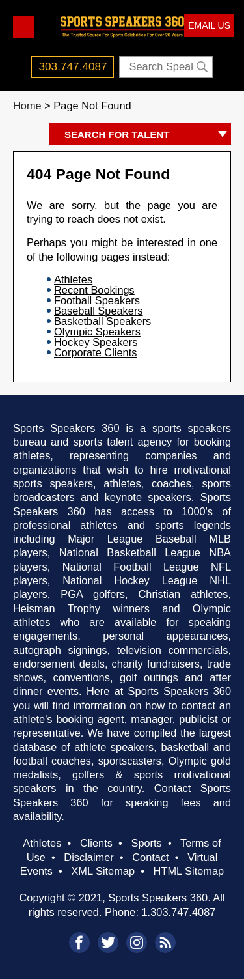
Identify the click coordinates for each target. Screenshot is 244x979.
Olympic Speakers (97, 331)
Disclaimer (88, 857)
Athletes (73, 279)
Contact (150, 857)
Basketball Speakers (102, 321)
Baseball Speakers (98, 311)
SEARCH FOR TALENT (147, 135)
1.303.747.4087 (179, 912)
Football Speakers (97, 300)
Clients (96, 843)
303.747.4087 (73, 66)
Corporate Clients (95, 352)
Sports (146, 843)
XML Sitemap (103, 871)
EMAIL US (209, 25)
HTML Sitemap (189, 871)
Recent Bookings (94, 290)
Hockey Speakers (95, 342)
